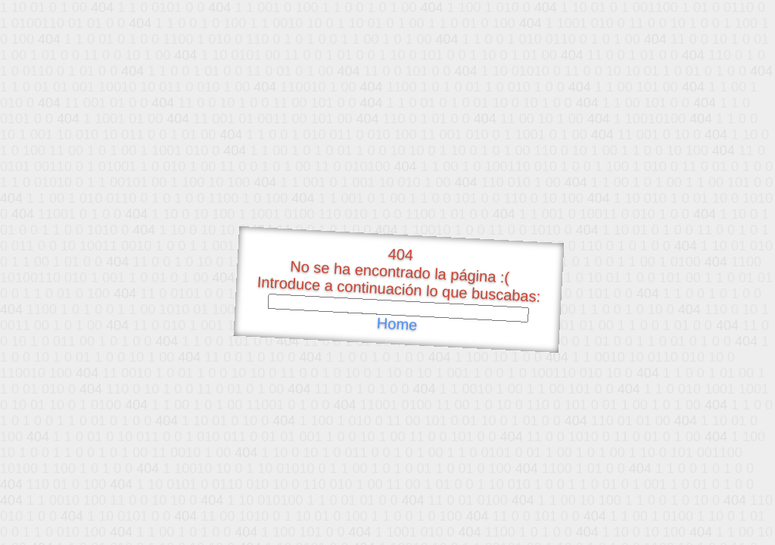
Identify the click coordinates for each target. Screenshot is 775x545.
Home (396, 324)
